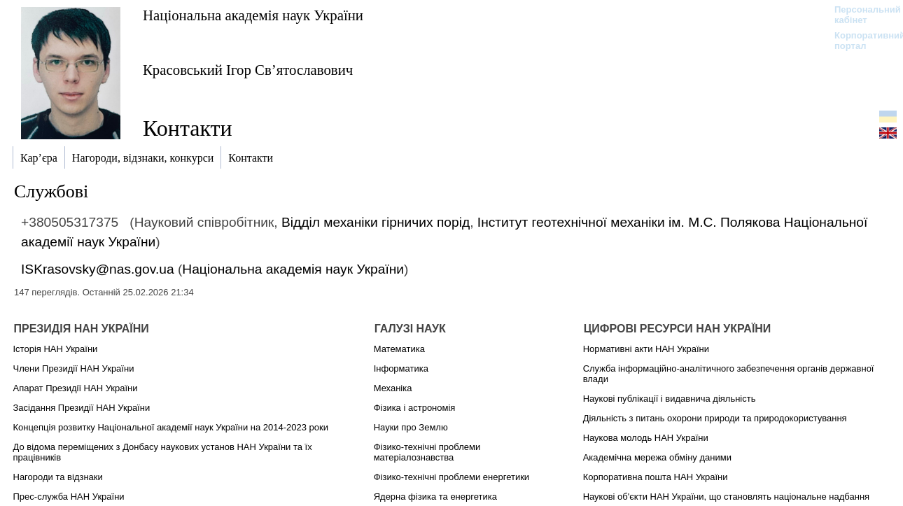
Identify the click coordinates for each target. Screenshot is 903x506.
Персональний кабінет (860, 14)
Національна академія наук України (253, 15)
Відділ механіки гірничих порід (375, 222)
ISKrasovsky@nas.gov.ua (97, 269)
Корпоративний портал (860, 40)
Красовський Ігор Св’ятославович (248, 70)
